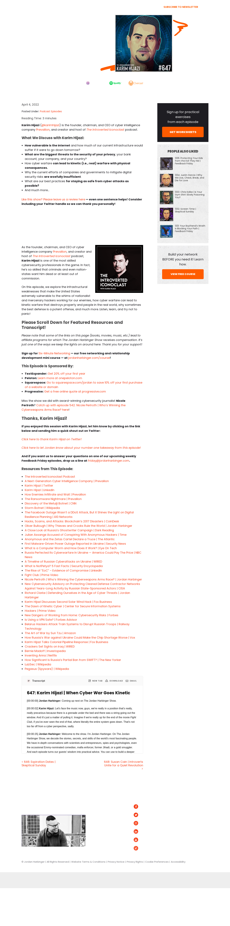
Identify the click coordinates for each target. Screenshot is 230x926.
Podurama (184, 827)
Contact (101, 840)
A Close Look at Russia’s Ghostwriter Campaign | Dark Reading (69, 530)
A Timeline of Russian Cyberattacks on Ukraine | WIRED (63, 562)
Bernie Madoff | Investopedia (45, 651)
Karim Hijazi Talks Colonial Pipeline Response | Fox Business (66, 642)
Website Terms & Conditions (88, 861)
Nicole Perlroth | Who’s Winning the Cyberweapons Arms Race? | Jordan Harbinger (83, 579)
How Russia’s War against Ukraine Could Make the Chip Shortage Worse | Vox (80, 638)
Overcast (184, 820)
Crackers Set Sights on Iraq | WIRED (50, 646)
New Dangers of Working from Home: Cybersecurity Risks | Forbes (71, 615)
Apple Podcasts (188, 813)
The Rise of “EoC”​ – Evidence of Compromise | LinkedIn (63, 570)
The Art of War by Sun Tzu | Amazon (50, 633)
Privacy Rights (135, 861)
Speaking (102, 831)
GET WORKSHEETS (183, 132)
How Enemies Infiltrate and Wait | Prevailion (55, 494)
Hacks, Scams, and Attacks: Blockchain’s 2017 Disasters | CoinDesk (72, 521)
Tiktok (140, 848)
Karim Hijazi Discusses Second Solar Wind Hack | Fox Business (68, 602)
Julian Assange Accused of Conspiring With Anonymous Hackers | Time (75, 535)
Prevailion (43, 130)
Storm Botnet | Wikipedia (42, 508)
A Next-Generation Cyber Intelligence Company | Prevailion (67, 481)
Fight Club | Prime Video (41, 575)
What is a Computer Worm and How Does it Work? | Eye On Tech (71, 548)
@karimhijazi (50, 125)
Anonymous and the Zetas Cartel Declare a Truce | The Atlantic (70, 539)
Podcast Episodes (51, 111)
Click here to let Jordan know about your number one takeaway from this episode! (81, 448)
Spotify (182, 806)
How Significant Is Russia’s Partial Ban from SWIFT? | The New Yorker (73, 660)
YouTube (142, 840)
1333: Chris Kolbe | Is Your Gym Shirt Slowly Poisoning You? (189, 194)
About (100, 815)
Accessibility (178, 861)
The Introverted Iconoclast (105, 130)
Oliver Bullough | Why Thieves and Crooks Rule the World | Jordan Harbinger (78, 526)
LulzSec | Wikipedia (38, 664)
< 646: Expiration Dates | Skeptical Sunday (38, 763)
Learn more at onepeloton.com (60, 378)
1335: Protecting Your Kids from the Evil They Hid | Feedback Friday (189, 160)
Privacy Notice (116, 861)
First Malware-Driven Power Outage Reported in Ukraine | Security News (75, 544)
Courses (101, 823)
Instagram (143, 823)
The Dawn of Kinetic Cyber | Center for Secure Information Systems (73, 606)
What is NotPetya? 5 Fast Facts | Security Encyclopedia (64, 566)
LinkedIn (142, 831)
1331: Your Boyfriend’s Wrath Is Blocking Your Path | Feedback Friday (190, 228)
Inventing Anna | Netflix (41, 655)
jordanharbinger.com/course (89, 358)
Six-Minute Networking (54, 353)
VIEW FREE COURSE (183, 274)
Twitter (142, 815)
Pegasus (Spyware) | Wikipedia (47, 669)
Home (100, 798)
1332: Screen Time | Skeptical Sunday (185, 210)
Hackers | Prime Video (40, 611)
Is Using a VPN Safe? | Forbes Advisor (51, 620)
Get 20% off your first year (66, 374)
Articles (101, 806)
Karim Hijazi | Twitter (39, 486)
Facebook (143, 806)
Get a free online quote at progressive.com (75, 391)
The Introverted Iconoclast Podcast (50, 477)
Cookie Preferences (157, 861)
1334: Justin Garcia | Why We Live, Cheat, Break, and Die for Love (189, 177)
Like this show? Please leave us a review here (53, 199)
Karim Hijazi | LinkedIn (39, 490)
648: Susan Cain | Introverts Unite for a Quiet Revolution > (123, 765)
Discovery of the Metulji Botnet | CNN (50, 503)
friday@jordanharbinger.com (108, 461)
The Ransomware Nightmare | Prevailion (53, 499)
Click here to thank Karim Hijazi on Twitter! (52, 439)
